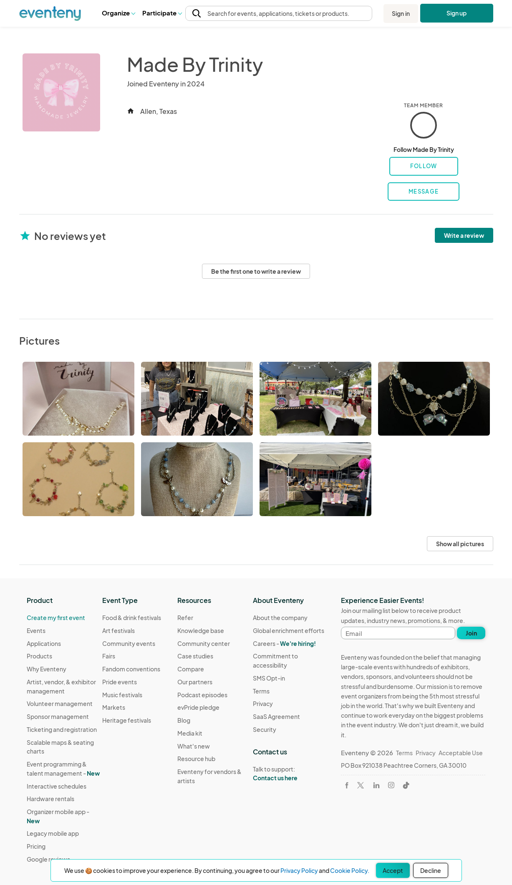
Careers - (284, 643)
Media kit (189, 733)
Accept (393, 870)
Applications (44, 643)
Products (39, 656)
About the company (280, 617)
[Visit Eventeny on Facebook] (347, 785)
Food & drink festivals (131, 617)
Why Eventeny (46, 669)
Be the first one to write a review (256, 271)
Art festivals (118, 630)
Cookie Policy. (349, 870)
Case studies (195, 656)
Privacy (263, 703)
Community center (203, 643)
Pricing (36, 846)
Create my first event (56, 617)
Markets (113, 707)
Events (36, 630)
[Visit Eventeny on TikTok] (406, 785)
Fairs (108, 656)
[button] (118, 13)
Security (264, 729)
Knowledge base (200, 630)
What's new (193, 746)
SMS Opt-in (269, 678)
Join (471, 633)
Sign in (401, 13)
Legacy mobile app (53, 833)
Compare (190, 669)
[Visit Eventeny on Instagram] (391, 785)
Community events (128, 643)
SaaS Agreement (276, 716)
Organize (118, 13)
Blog (183, 720)
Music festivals (122, 694)
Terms (261, 691)
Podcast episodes (202, 694)
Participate (162, 13)
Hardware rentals (50, 798)
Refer (185, 617)
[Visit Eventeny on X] (360, 785)
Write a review (464, 235)
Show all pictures (460, 543)
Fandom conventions (131, 669)
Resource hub (196, 758)
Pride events (119, 682)
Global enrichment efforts (288, 630)
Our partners (194, 682)
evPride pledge (198, 707)
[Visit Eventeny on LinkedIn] (376, 785)
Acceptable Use (461, 752)
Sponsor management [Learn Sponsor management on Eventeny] (58, 716)
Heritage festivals (126, 720)
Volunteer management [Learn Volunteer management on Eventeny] (60, 703)
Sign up (456, 13)
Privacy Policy (299, 870)
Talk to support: (290, 773)
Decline (430, 870)
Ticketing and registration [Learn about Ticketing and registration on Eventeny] (62, 729)
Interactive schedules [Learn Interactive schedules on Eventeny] (56, 786)
